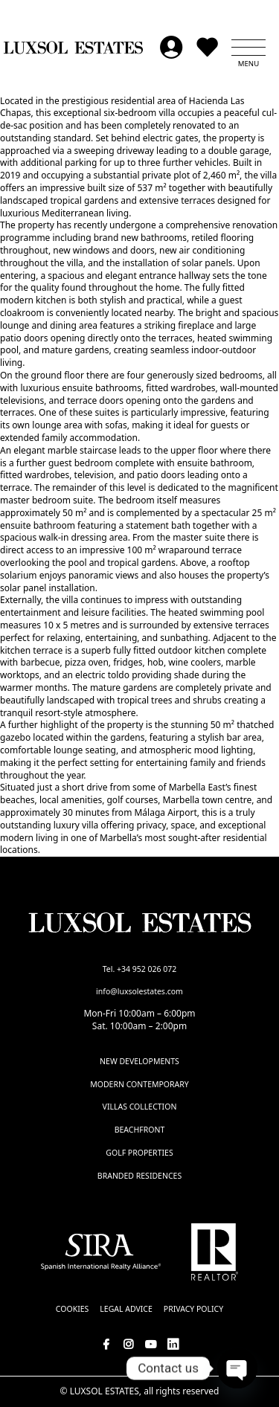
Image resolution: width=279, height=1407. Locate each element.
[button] (248, 47)
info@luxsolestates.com (139, 991)
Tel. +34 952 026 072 (140, 969)
